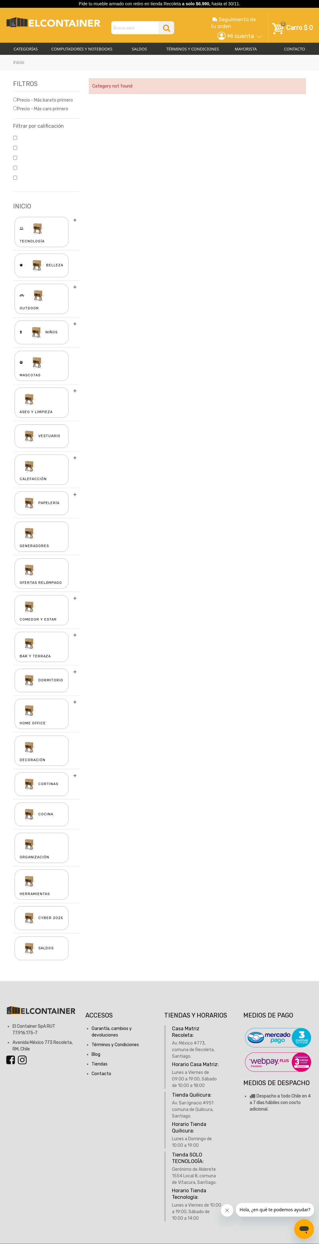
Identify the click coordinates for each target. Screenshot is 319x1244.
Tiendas (99, 1064)
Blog (96, 1054)
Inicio (18, 62)
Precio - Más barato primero (43, 100)
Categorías (26, 49)
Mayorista (246, 49)
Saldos (139, 49)
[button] (238, 36)
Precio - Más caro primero (40, 109)
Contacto (101, 1073)
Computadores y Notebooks (81, 49)
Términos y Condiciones (192, 49)
